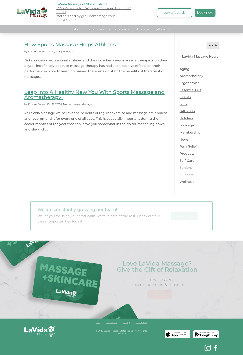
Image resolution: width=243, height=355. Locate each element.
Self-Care (187, 161)
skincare (142, 29)
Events (185, 97)
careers (111, 322)
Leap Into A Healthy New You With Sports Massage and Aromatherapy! (94, 94)
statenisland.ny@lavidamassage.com (85, 16)
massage (122, 29)
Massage (68, 51)
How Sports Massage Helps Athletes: (70, 44)
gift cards (162, 29)
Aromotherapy (71, 104)
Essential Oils (190, 90)
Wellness (187, 182)
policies (141, 322)
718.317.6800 (66, 20)
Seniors (186, 168)
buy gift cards (174, 13)
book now (205, 13)
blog (126, 322)
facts (183, 104)
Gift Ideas (187, 111)
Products (187, 153)
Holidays (186, 118)
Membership (190, 132)
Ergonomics (189, 83)
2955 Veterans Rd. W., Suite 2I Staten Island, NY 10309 (93, 10)
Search (212, 45)
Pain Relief (188, 146)
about (78, 29)
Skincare (187, 175)
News (184, 139)
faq (98, 322)
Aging (184, 69)
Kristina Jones (36, 51)
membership (99, 29)
